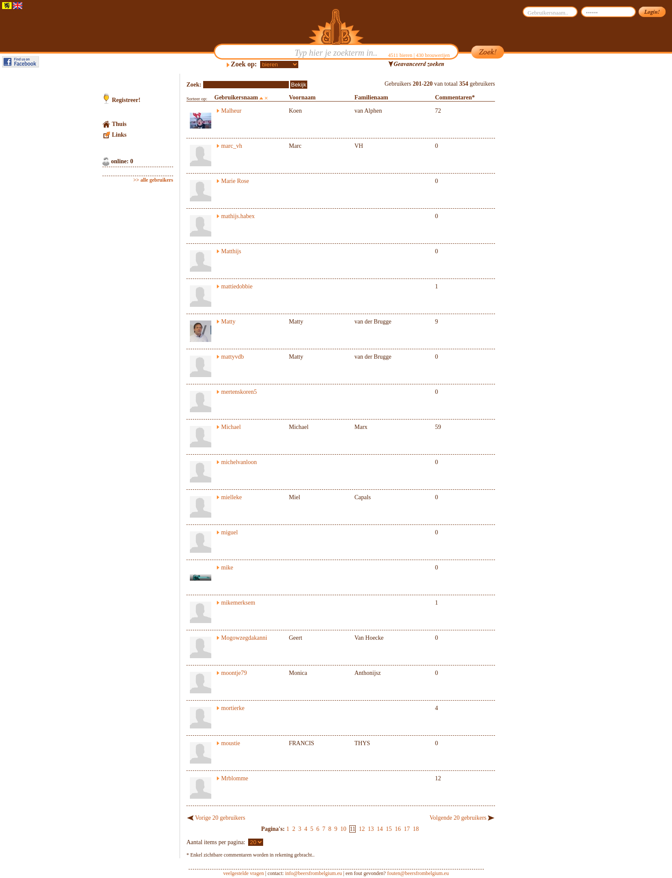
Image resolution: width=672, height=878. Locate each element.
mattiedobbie (236, 286)
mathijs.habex (238, 216)
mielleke (231, 497)
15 (389, 829)
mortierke (232, 708)
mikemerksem (238, 602)
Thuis (119, 124)
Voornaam (302, 97)
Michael (231, 427)
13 (371, 829)
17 (407, 829)
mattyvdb (232, 357)
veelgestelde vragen (243, 873)
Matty (228, 321)
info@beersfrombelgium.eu (313, 873)
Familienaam (371, 97)
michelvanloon (239, 462)
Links (119, 135)
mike (227, 567)
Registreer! (126, 100)
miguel (229, 532)
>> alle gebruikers (153, 180)
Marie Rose (235, 181)
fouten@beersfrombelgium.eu (418, 873)
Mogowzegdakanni (244, 638)
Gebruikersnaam (236, 97)
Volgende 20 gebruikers (457, 818)
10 (343, 829)
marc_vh (231, 146)
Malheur (231, 111)
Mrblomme (234, 778)
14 (380, 829)
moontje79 (234, 673)
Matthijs (231, 251)
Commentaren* (455, 97)
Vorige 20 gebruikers (220, 818)
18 (416, 829)
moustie (230, 743)
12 (362, 829)
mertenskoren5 (239, 392)
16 (398, 829)
